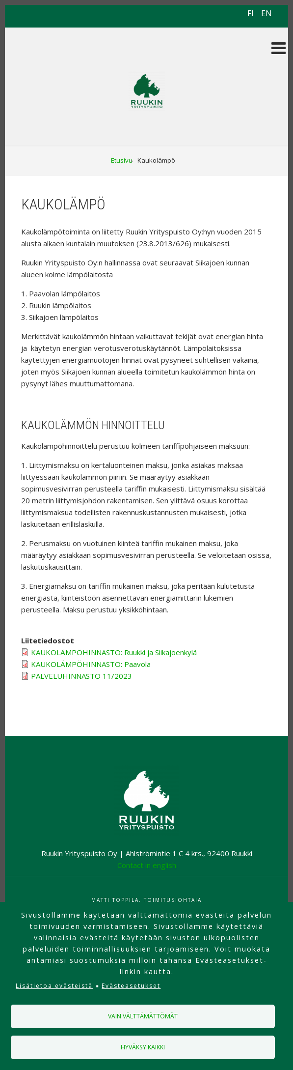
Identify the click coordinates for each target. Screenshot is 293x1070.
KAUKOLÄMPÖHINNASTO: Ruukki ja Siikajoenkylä (114, 652)
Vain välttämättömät (143, 1016)
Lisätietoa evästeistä (54, 986)
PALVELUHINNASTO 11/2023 (81, 676)
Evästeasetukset (131, 986)
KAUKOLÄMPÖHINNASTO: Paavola (91, 664)
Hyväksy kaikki (143, 1047)
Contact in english (146, 865)
